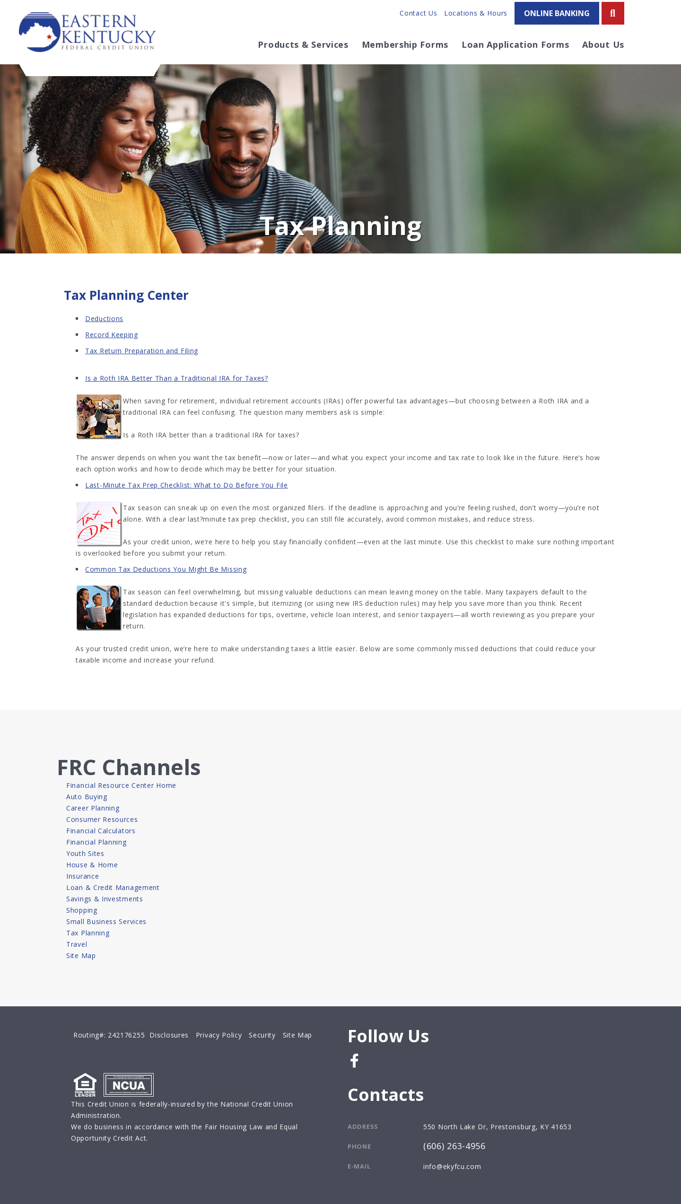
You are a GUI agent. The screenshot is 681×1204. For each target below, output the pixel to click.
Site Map (81, 955)
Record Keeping (111, 334)
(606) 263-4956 (454, 1146)
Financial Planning (96, 842)
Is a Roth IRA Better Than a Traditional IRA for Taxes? (176, 378)
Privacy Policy (219, 1034)
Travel (76, 944)
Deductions (104, 318)
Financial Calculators (101, 830)
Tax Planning (87, 932)
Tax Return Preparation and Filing (141, 350)
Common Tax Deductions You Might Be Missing (165, 569)
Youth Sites (85, 853)
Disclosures (169, 1034)
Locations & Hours (475, 13)
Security (262, 1034)
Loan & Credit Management (113, 887)
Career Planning (93, 807)
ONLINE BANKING (557, 13)
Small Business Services (106, 921)
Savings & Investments (104, 898)
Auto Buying (86, 796)
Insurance (82, 876)
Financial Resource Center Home (121, 785)
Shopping (81, 910)
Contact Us (418, 13)
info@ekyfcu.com (452, 1166)
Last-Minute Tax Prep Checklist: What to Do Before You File (186, 484)
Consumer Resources (102, 819)
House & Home (92, 864)
